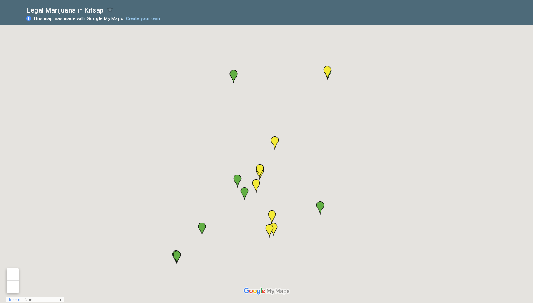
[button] (237, 181)
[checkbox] (110, 9)
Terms (14, 300)
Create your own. (144, 18)
